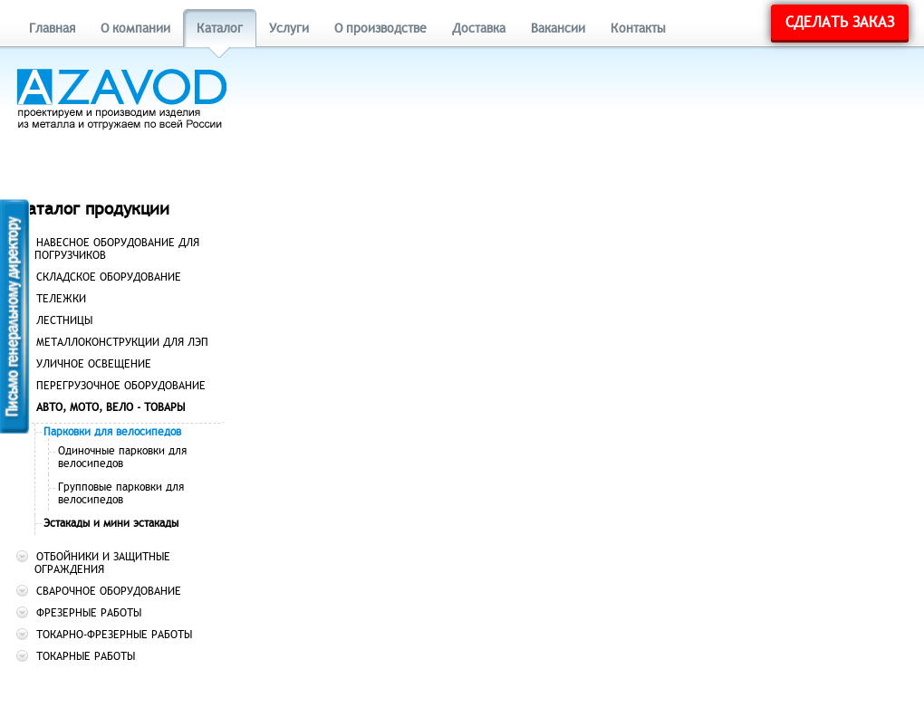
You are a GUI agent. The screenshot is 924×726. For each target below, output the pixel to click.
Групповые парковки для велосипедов (121, 493)
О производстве (380, 28)
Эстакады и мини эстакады (110, 523)
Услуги (289, 28)
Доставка (478, 28)
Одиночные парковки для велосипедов (122, 457)
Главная (52, 28)
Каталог (220, 28)
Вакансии (558, 28)
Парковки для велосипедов (112, 431)
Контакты (638, 28)
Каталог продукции (92, 208)
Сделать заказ (839, 23)
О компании (135, 28)
